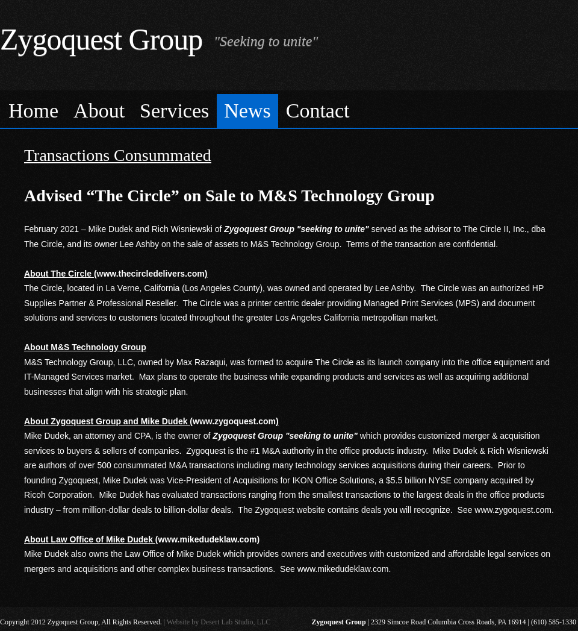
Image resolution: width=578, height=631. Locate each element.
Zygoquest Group (101, 39)
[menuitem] (33, 111)
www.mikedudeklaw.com (343, 569)
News (247, 110)
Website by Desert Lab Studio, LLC (218, 622)
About (99, 110)
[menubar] (289, 109)
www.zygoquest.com (513, 510)
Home (33, 110)
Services (174, 110)
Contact (318, 110)
